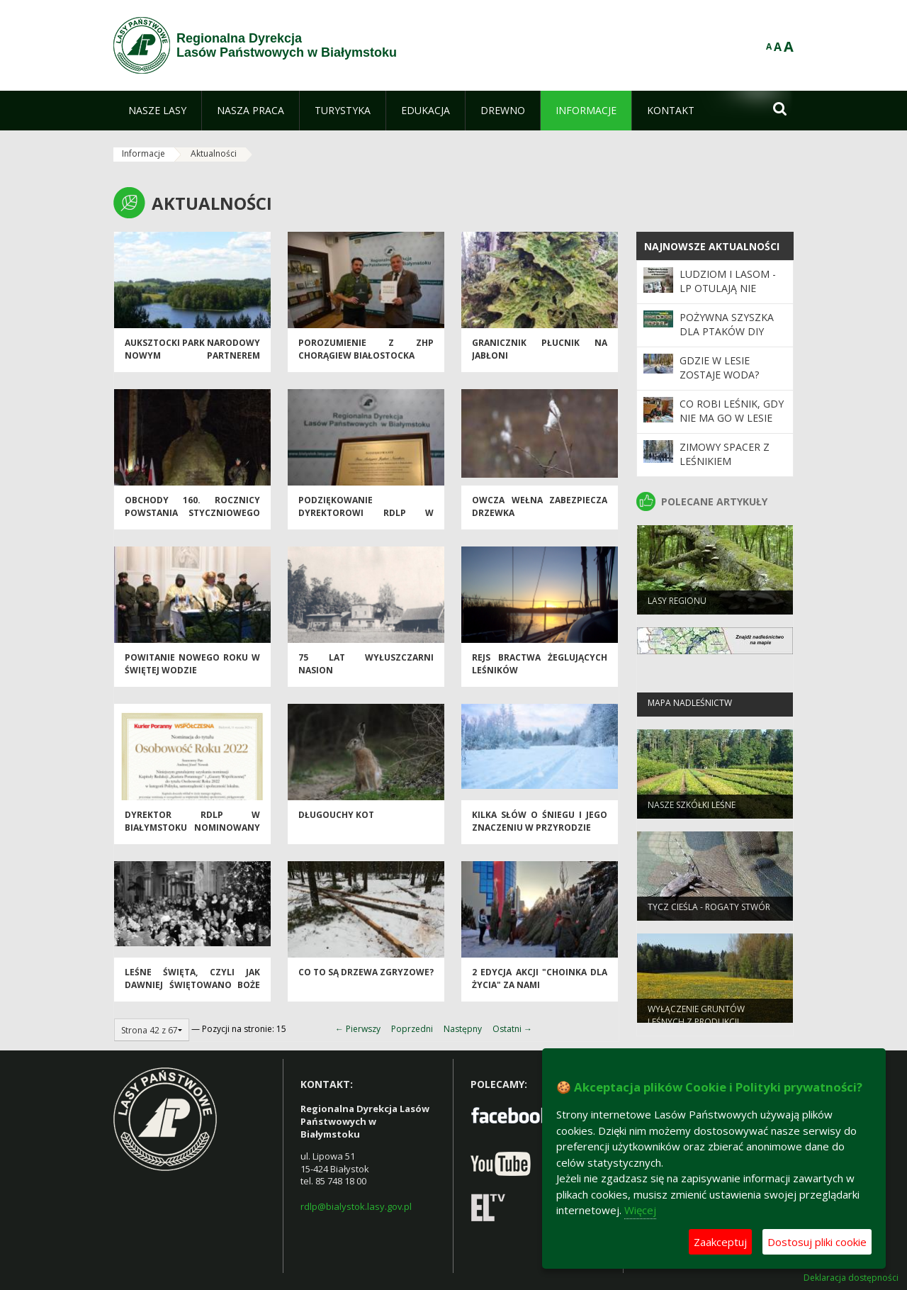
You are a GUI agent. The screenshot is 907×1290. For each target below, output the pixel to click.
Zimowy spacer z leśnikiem (725, 454)
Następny (463, 1029)
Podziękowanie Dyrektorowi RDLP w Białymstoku (366, 518)
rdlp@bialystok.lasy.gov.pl (356, 1206)
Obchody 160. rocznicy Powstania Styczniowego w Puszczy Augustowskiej (192, 518)
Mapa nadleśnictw (690, 708)
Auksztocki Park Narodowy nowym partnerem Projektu (192, 360)
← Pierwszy (358, 1029)
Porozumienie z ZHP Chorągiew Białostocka (366, 354)
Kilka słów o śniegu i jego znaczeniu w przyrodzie (539, 826)
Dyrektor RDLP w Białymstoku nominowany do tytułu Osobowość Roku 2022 (192, 838)
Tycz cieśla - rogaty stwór (709, 912)
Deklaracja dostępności (851, 1278)
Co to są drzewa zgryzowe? (366, 978)
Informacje (143, 153)
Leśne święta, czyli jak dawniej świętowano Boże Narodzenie (192, 990)
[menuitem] (157, 110)
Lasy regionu (677, 606)
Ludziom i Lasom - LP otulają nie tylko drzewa (728, 288)
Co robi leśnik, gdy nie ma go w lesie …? (732, 418)
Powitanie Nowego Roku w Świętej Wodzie (192, 669)
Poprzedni (412, 1029)
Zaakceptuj (720, 1242)
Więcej (640, 1210)
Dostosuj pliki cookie (817, 1242)
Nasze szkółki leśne (692, 810)
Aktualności (214, 153)
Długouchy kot (336, 820)
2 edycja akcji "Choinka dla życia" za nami (539, 984)
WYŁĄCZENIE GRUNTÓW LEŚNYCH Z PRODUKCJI (696, 1020)
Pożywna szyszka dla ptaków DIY (727, 324)
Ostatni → (512, 1029)
